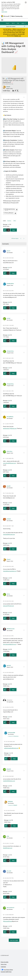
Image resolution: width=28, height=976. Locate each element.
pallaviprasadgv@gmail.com (11, 748)
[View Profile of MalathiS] (9, 769)
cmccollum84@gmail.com (9, 463)
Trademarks (3, 966)
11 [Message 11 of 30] (8, 926)
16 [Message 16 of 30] (8, 716)
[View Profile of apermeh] (9, 665)
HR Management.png (10, 209)
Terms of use (3, 964)
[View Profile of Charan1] (8, 559)
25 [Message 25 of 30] (8, 435)
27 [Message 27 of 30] (8, 367)
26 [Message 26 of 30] (8, 400)
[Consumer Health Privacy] (14, 971)
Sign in (13, 23)
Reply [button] (13, 230)
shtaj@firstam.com (7, 848)
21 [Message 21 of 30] (8, 578)
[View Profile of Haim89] (8, 486)
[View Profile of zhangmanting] (10, 351)
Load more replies (14, 940)
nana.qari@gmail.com (8, 606)
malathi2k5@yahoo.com (9, 781)
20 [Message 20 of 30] (8, 612)
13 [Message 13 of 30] (8, 855)
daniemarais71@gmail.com (10, 428)
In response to (13, 736)
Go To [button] (23, 23)
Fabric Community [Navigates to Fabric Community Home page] (16, 16)
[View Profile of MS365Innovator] (11, 628)
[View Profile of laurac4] (8, 250)
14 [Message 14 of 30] (8, 786)
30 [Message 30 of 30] (8, 267)
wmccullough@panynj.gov (9, 644)
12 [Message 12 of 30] (8, 891)
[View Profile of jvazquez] (9, 518)
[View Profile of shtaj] (8, 836)
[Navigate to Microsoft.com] (5, 16)
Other (14, 220)
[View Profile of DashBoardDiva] (10, 283)
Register (7, 23)
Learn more (4, 11)
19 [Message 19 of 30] (8, 649)
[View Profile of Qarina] (8, 594)
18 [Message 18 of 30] (8, 684)
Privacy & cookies (4, 962)
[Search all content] (16, 26)
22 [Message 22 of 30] (8, 543)
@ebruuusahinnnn (7, 921)
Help (18, 23)
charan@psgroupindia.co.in (10, 571)
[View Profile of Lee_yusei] (9, 871)
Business (9, 220)
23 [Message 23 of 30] (8, 502)
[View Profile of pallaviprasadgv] (11, 732)
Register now (17, 36)
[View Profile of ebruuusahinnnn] (10, 907)
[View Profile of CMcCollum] (9, 451)
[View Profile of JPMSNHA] (10, 801)
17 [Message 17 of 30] (9, 753)
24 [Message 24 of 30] (8, 470)
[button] (24, 97)
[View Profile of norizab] (8, 318)
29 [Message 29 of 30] (8, 302)
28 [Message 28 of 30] (8, 335)
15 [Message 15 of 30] (9, 820)
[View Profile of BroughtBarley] (10, 416)
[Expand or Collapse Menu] (2, 20)
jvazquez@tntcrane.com (9, 534)
